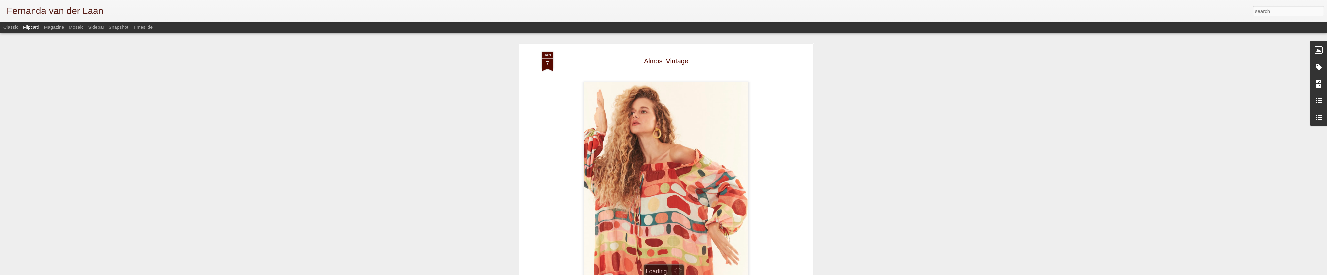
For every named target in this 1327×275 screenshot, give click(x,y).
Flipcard (31, 27)
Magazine (54, 27)
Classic (10, 27)
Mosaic (76, 27)
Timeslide (143, 27)
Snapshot (118, 27)
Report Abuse (783, 271)
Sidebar (96, 27)
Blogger (764, 271)
